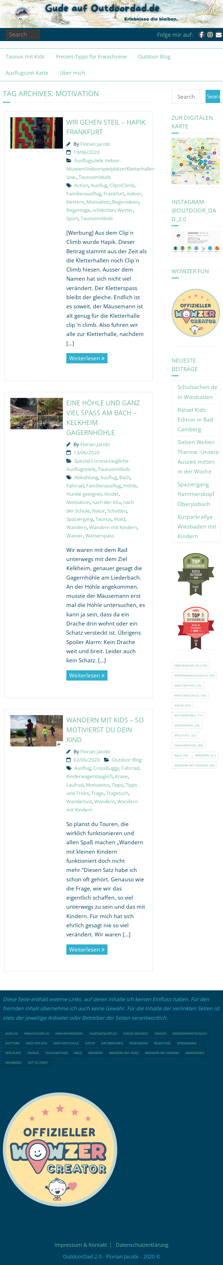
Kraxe (121, 776)
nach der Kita (106, 502)
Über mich (72, 72)
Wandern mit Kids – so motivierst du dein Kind (105, 729)
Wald (119, 519)
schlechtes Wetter (113, 210)
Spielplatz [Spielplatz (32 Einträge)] (185, 735)
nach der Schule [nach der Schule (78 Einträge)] (190, 695)
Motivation (98, 202)
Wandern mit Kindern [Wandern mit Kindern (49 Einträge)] (194, 765)
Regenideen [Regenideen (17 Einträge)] (139, 1043)
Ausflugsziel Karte (27, 72)
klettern (75, 202)
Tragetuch (117, 793)
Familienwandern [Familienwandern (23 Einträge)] (69, 1033)
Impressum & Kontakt (81, 1244)
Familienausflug (83, 193)
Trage (97, 793)
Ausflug (99, 185)
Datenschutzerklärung (142, 1244)
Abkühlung (86, 477)
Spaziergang (79, 519)
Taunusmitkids (95, 177)
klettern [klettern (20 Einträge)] (12, 1043)
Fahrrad (75, 485)
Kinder (111, 494)
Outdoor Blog (154, 56)
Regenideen (125, 202)
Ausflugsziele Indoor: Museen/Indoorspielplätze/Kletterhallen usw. (110, 168)
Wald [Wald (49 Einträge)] (181, 755)
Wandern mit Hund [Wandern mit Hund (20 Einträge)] (124, 1053)
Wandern (76, 527)
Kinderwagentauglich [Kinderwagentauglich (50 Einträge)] (194, 675)
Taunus (103, 519)
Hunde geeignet (84, 494)
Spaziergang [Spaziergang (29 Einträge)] (187, 725)
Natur (98, 510)
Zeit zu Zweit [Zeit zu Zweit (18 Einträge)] (38, 1062)
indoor (134, 193)
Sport (72, 218)
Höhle (130, 485)
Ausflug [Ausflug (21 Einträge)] (11, 1033)
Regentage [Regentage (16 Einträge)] (162, 1043)
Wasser (74, 535)
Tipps (117, 785)
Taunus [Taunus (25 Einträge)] (33, 1053)
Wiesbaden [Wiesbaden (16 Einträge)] (13, 1062)
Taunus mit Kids (25, 56)
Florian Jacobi (95, 144)
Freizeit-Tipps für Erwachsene (91, 56)
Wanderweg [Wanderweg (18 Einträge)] (195, 1053)
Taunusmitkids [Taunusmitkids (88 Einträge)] (188, 745)
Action (81, 185)
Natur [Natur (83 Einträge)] (182, 705)
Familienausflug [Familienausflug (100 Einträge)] (190, 665)
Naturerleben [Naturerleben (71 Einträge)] (188, 715)
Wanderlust (79, 801)
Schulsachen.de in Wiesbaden (198, 391)
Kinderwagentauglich (89, 776)
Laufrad (74, 785)
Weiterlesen (84, 358)
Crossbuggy (106, 768)
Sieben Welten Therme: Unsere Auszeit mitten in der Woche (198, 456)
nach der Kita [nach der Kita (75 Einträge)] (188, 685)
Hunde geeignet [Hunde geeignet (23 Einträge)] (135, 1033)
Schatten (117, 510)
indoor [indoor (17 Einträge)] (160, 1033)
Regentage (78, 210)
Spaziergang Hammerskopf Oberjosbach (196, 494)
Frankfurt (113, 193)
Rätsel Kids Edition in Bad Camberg (195, 419)
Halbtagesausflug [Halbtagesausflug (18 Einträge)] (103, 1033)
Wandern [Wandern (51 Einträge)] (205, 755)
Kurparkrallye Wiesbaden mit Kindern (197, 526)
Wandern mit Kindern (113, 527)
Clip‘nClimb (121, 185)
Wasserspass (99, 535)
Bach (124, 477)
